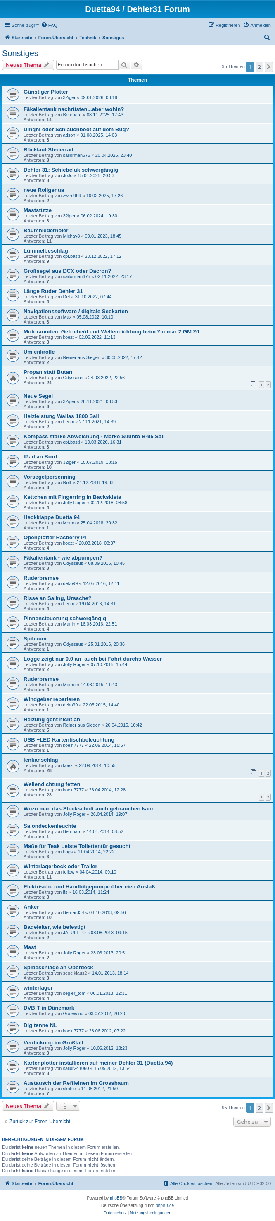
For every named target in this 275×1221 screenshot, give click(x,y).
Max (67, 316)
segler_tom (74, 993)
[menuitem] (49, 25)
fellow (68, 871)
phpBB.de (165, 1205)
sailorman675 (76, 155)
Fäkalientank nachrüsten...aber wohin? (74, 109)
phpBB (116, 1198)
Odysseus (73, 377)
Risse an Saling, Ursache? (58, 598)
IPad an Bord (40, 456)
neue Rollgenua (44, 190)
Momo (69, 522)
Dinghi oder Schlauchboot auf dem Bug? (76, 129)
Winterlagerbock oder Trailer (60, 866)
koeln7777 (73, 745)
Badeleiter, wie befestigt (54, 927)
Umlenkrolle (39, 352)
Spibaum (35, 638)
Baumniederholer (46, 230)
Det (66, 296)
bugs (68, 851)
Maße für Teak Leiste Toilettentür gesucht (77, 846)
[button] (269, 67)
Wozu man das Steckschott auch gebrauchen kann (89, 808)
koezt (68, 337)
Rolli (67, 482)
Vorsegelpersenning (50, 477)
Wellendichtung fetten (52, 784)
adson (69, 134)
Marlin (69, 623)
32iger (69, 97)
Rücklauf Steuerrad (48, 149)
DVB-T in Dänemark (49, 1008)
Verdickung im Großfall (53, 1042)
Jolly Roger (74, 502)
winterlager (38, 988)
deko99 (70, 583)
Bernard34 (73, 912)
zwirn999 (72, 195)
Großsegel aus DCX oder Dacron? (67, 271)
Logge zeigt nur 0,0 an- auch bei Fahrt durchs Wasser (93, 659)
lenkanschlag (41, 760)
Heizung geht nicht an (52, 719)
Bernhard (72, 114)
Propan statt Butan (48, 372)
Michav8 (71, 236)
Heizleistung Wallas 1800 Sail (61, 416)
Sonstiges (20, 53)
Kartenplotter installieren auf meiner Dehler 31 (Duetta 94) (98, 1063)
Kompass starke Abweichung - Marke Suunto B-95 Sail (94, 436)
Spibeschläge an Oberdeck (58, 967)
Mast (30, 947)
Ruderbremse (41, 578)
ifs (65, 892)
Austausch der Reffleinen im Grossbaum (76, 1083)
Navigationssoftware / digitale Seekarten (76, 311)
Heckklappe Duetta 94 (52, 517)
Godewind (73, 1013)
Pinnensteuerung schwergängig (65, 618)
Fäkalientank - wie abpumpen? (63, 558)
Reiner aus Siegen (81, 357)
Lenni (68, 421)
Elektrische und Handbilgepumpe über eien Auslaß (89, 886)
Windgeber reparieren (52, 699)
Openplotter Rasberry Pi (55, 537)
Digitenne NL (40, 1025)
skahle (69, 1088)
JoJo (67, 175)
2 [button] (259, 67)
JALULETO (74, 932)
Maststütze (38, 210)
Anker (31, 907)
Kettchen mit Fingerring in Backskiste (72, 497)
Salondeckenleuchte (50, 826)
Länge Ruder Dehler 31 (53, 291)
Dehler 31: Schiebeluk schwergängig (71, 170)
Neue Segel (38, 396)
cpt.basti (71, 256)
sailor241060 (76, 1068)
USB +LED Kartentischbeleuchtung (69, 740)
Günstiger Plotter (46, 92)
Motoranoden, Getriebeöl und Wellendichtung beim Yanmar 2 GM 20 (111, 331)
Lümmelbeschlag (46, 251)
